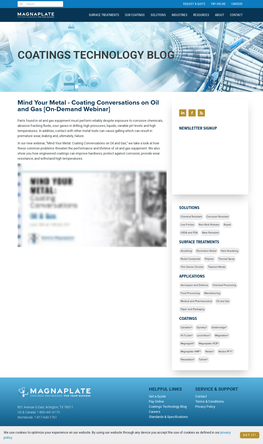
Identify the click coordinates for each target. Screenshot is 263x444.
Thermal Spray (226, 259)
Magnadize (221, 335)
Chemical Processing (224, 285)
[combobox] (40, 4)
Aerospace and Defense (194, 285)
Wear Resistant (210, 233)
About (219, 15)
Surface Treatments (104, 15)
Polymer (209, 259)
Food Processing (190, 293)
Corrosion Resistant (217, 217)
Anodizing (186, 251)
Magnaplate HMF (191, 351)
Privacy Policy (205, 406)
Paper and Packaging (192, 309)
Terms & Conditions (209, 401)
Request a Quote (194, 4)
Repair (227, 225)
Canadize (186, 327)
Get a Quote (157, 396)
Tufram (203, 359)
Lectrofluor (204, 335)
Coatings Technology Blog (168, 406)
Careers (237, 4)
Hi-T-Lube (187, 335)
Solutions (158, 15)
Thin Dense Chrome (192, 267)
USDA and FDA (189, 233)
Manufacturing (212, 293)
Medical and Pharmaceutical (196, 301)
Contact (236, 15)
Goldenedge (219, 327)
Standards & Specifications (168, 417)
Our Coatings (135, 15)
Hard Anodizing (229, 251)
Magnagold (187, 343)
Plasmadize (188, 359)
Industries (179, 15)
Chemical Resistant (191, 217)
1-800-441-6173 (48, 412)
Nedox (209, 351)
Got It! (249, 435)
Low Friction (187, 225)
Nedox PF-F (225, 351)
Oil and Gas (222, 301)
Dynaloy (202, 327)
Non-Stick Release (209, 225)
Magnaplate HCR (209, 343)
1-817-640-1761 (45, 417)
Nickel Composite (190, 259)
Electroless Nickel (206, 251)
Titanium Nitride (217, 267)
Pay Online (218, 4)
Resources (201, 15)
